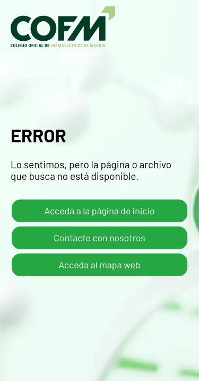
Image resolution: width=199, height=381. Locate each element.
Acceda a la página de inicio (100, 210)
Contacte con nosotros (99, 237)
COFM (63, 26)
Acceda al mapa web (100, 264)
